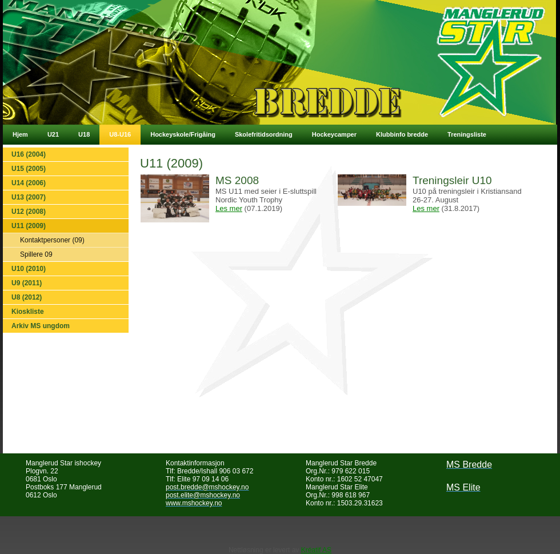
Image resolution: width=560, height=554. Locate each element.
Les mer (228, 208)
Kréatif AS (316, 550)
